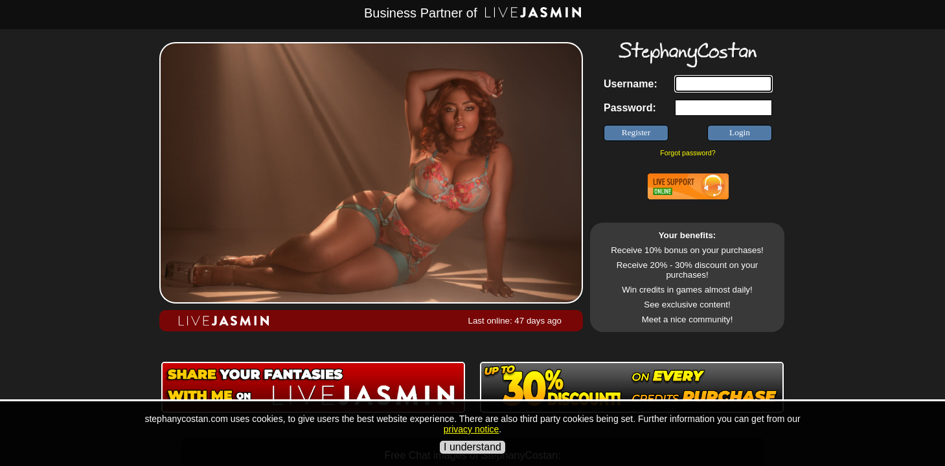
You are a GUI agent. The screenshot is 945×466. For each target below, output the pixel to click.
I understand (472, 446)
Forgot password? (687, 153)
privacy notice (471, 429)
